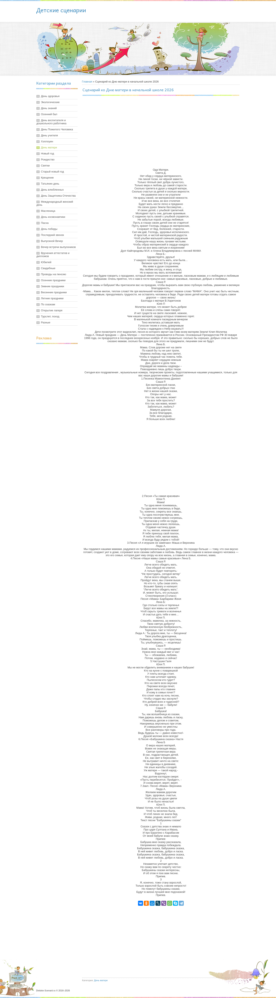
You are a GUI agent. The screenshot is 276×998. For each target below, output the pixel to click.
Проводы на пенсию (53, 274)
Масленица (48, 210)
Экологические (50, 102)
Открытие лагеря (51, 310)
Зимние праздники (52, 286)
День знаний (49, 108)
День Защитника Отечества (58, 195)
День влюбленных (52, 189)
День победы (49, 228)
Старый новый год (52, 171)
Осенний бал (49, 114)
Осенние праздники (53, 280)
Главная (87, 81)
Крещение (47, 177)
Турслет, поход (50, 316)
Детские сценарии (61, 10)
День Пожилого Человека (57, 129)
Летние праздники (52, 298)
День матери (49, 147)
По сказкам (48, 304)
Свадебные (48, 268)
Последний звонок (52, 235)
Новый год (47, 153)
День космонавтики (53, 216)
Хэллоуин (47, 141)
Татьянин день (50, 183)
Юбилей (46, 262)
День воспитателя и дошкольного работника (51, 122)
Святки (45, 165)
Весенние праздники (54, 292)
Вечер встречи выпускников (58, 247)
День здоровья (50, 96)
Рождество (47, 159)
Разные (45, 322)
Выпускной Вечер (52, 241)
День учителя (49, 135)
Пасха (45, 222)
